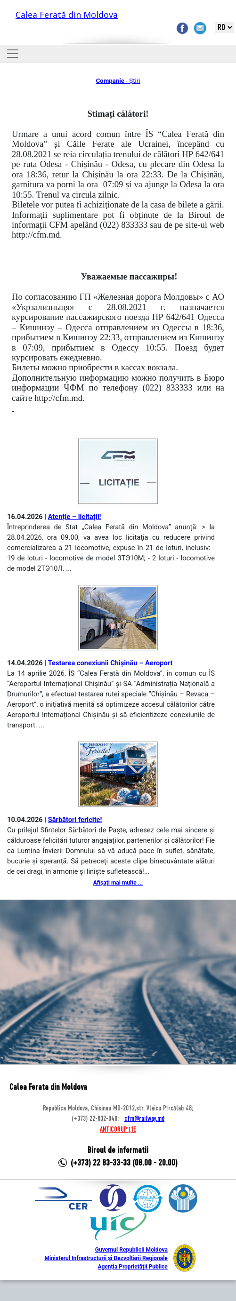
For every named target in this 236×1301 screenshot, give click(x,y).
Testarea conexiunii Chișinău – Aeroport (110, 663)
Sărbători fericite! (75, 819)
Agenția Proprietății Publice (132, 1266)
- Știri (118, 80)
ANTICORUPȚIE (118, 1129)
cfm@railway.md (144, 1119)
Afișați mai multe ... (118, 882)
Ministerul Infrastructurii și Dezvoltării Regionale (105, 1258)
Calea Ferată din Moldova (67, 14)
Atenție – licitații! (74, 516)
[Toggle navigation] (12, 54)
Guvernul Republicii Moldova (131, 1249)
